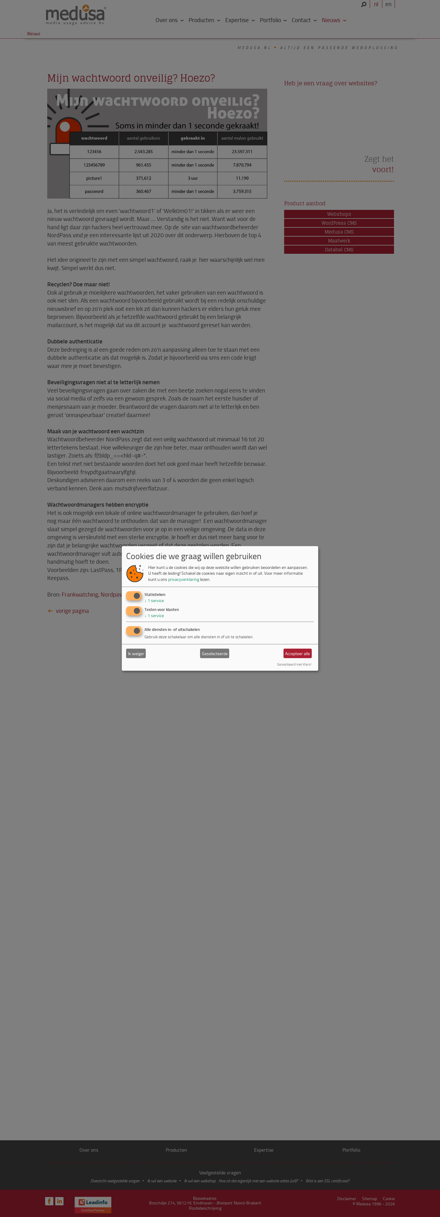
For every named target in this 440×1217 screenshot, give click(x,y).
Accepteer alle (297, 653)
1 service (154, 600)
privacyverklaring (183, 579)
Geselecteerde (215, 653)
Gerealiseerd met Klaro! (294, 664)
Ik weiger (136, 653)
